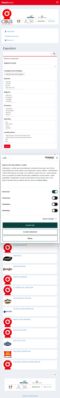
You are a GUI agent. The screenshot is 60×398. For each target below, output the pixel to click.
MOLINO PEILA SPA (20, 330)
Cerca (7, 146)
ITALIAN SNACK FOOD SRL (22, 298)
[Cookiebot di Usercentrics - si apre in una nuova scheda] (45, 158)
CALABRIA (30, 99)
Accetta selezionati (30, 232)
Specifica (7, 119)
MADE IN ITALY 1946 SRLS (22, 319)
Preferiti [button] (9, 40)
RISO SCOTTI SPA (19, 341)
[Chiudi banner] (57, 158)
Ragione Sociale (10, 63)
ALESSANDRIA (30, 111)
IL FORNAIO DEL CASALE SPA (23, 288)
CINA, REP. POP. (30, 88)
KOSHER (30, 128)
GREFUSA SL (17, 256)
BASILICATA (30, 97)
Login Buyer (10, 31)
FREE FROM (30, 124)
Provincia (7, 105)
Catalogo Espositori (12, 36)
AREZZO (30, 115)
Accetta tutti (30, 225)
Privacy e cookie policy (30, 396)
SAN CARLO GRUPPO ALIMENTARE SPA (26, 362)
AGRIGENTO (30, 109)
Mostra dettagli (48, 219)
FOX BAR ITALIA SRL (20, 245)
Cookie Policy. (41, 180)
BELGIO (30, 86)
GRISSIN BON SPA (19, 266)
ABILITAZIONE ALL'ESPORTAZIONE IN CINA (30, 136)
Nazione (7, 78)
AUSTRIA (30, 84)
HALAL (30, 126)
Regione (7, 92)
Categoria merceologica (13, 71)
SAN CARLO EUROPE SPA (21, 351)
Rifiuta (30, 238)
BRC (30, 141)
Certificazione (9, 132)
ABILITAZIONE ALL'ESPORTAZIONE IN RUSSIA (30, 138)
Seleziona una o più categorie (14, 74)
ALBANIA (30, 82)
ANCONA (30, 113)
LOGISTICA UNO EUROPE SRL (23, 309)
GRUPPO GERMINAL (20, 277)
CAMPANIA (30, 101)
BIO (30, 122)
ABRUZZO (30, 95)
